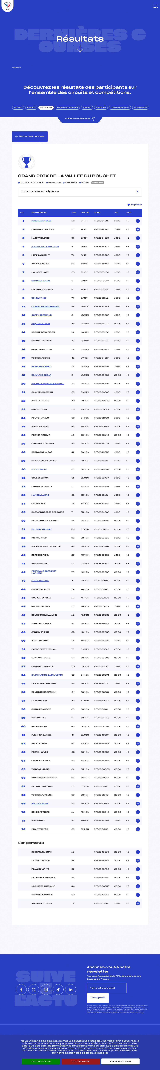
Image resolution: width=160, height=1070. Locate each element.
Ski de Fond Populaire (67, 108)
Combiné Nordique (120, 108)
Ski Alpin (19, 108)
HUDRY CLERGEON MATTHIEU (47, 384)
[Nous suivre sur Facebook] (19, 985)
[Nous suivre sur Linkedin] (73, 985)
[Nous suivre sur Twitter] (32, 985)
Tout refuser (80, 1061)
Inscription (137, 988)
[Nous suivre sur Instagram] (46, 985)
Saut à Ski (101, 108)
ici (143, 1003)
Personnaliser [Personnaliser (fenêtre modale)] (120, 1061)
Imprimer (135, 205)
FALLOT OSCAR (39, 804)
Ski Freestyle (141, 108)
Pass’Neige (72, 1032)
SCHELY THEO (39, 299)
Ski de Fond (46, 108)
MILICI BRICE (39, 470)
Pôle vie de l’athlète (119, 1032)
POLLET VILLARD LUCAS (45, 247)
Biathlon (32, 108)
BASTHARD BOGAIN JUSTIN (47, 676)
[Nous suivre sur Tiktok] (59, 985)
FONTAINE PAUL (40, 581)
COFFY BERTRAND (41, 316)
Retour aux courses (29, 137)
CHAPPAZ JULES (40, 281)
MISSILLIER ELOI (41, 221)
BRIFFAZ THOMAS (41, 530)
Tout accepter (40, 1061)
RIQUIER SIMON (40, 324)
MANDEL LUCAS (40, 496)
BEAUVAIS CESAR (41, 376)
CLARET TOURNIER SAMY (45, 307)
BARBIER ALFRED (41, 367)
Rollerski (87, 108)
